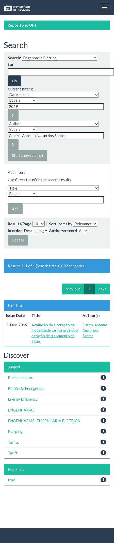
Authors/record (63, 230)
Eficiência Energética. (26, 388)
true (11, 480)
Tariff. (13, 453)
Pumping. (15, 431)
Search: (14, 57)
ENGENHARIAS (21, 410)
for (10, 64)
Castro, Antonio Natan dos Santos (95, 330)
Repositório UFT (22, 25)
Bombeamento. (20, 377)
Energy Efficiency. (23, 399)
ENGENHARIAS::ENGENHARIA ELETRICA (44, 420)
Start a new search (27, 155)
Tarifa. (13, 442)
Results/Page (19, 223)
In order (15, 230)
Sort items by (60, 223)
